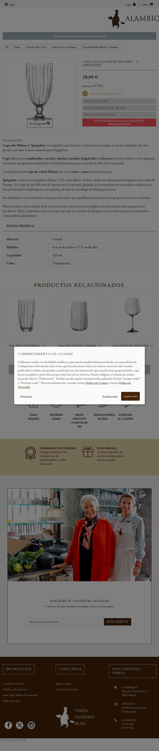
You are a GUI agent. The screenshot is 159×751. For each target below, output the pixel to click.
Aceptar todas (130, 396)
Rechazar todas (110, 396)
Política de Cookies (97, 383)
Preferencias (26, 396)
